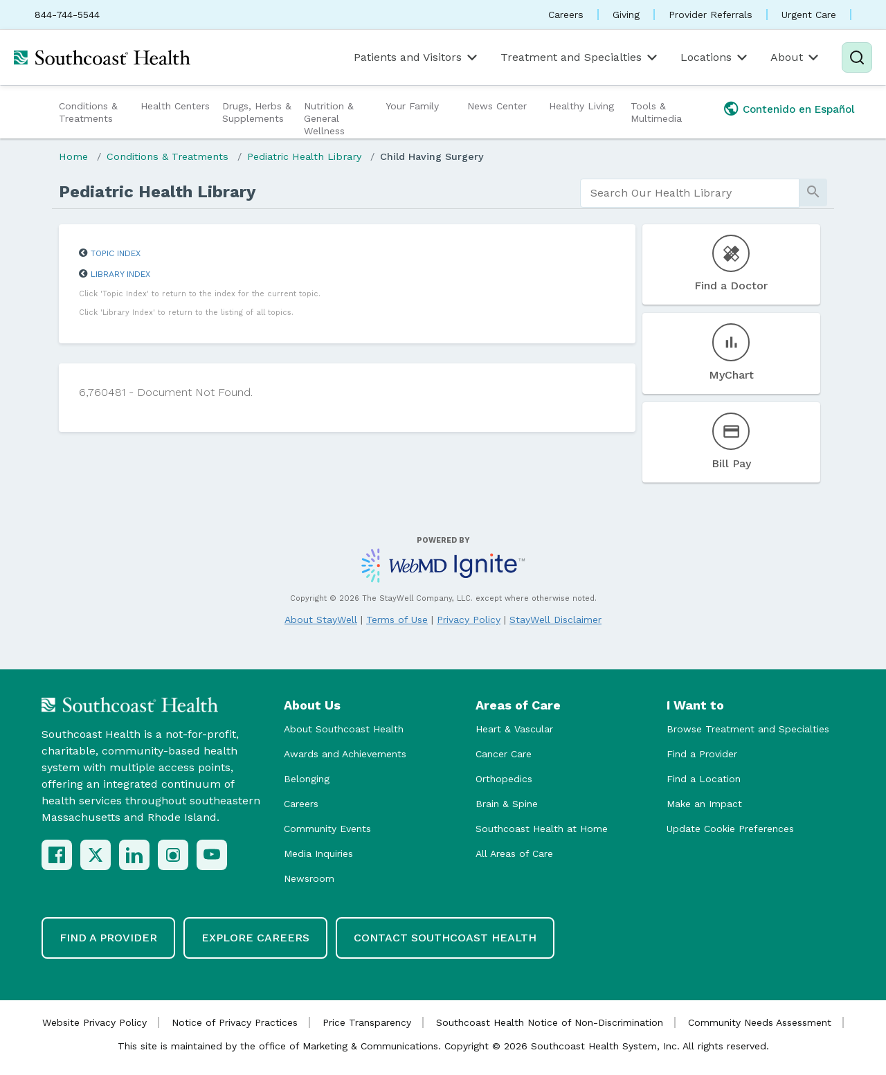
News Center (497, 105)
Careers (566, 14)
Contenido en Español (799, 109)
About (795, 57)
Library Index (120, 274)
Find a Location (704, 778)
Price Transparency (367, 1022)
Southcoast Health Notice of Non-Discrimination (549, 1022)
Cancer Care (504, 753)
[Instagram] (173, 855)
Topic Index (116, 253)
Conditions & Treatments (88, 112)
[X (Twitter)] (95, 855)
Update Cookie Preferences (730, 828)
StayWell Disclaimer (555, 619)
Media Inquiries (318, 853)
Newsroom (309, 878)
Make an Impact (704, 803)
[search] (689, 193)
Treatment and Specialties (580, 57)
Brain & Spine (507, 803)
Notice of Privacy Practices (235, 1022)
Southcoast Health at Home (542, 828)
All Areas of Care (514, 853)
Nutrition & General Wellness (329, 118)
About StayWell (320, 619)
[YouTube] (212, 855)
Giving (626, 14)
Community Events (327, 828)
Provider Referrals (710, 14)
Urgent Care (808, 14)
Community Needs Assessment (759, 1022)
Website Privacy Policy (94, 1022)
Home (73, 156)
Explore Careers (255, 937)
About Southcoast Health (344, 728)
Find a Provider (702, 753)
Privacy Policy (468, 619)
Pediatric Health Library (304, 156)
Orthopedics (504, 778)
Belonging (306, 778)
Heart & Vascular (514, 728)
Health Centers (175, 105)
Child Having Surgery (432, 156)
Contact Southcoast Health (445, 937)
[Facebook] (57, 855)
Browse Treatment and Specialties (748, 728)
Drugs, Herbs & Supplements (256, 112)
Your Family (412, 105)
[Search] (857, 57)
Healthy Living (581, 105)
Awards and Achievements (345, 753)
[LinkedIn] (134, 855)
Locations (715, 57)
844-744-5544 (67, 14)
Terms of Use (397, 619)
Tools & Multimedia (656, 112)
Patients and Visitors (417, 57)
